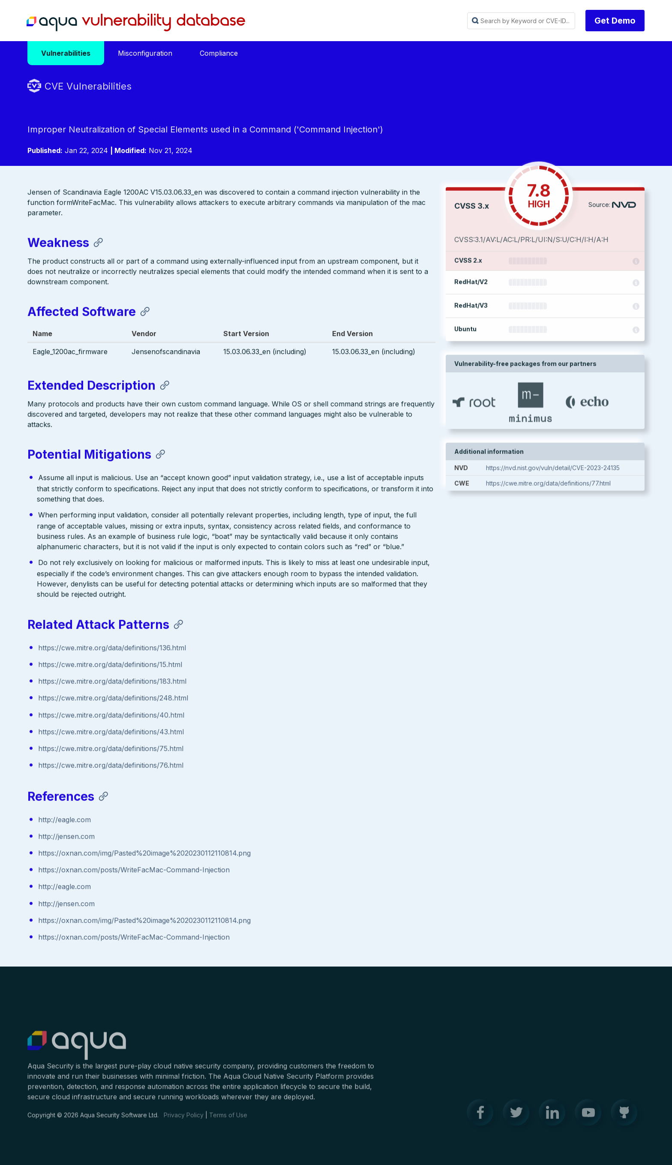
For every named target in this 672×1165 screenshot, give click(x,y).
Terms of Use (228, 1119)
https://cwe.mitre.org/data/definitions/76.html (110, 766)
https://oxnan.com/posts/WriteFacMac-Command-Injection (134, 871)
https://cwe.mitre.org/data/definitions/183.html (112, 683)
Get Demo (615, 20)
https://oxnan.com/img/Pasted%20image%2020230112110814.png (144, 854)
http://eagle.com (64, 821)
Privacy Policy (184, 1119)
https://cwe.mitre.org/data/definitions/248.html (113, 699)
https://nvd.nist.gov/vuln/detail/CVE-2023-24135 (553, 470)
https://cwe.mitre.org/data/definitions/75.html (110, 749)
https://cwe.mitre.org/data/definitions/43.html (111, 733)
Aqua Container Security (76, 1051)
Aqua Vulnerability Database (136, 22)
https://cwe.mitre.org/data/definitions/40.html (111, 716)
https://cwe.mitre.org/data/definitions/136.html (112, 649)
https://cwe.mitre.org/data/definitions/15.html (110, 665)
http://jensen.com (66, 837)
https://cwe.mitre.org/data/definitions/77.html (548, 485)
